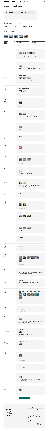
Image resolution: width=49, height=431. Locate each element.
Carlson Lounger (21, 100)
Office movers (38, 422)
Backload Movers (38, 423)
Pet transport (37, 415)
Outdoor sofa (21, 63)
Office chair (21, 237)
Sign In (44, 1)
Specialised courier (38, 424)
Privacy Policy (30, 421)
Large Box (20, 136)
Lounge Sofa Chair (22, 168)
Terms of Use (30, 420)
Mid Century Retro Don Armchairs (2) (25, 50)
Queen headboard (22, 280)
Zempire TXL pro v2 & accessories (24, 213)
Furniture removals (17, 23)
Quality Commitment (31, 415)
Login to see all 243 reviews (24, 397)
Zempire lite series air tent (23, 341)
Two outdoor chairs (22, 329)
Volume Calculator (30, 416)
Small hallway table (22, 316)
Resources (27, 1)
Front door (20, 387)
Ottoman (20, 111)
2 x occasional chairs (22, 353)
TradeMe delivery (38, 418)
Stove (20, 193)
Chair (19, 365)
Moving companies (38, 410)
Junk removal (37, 425)
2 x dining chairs (21, 124)
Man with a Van (11, 23)
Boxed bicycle (21, 374)
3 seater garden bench (22, 225)
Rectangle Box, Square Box (23, 145)
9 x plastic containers (22, 75)
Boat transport (6, 23)
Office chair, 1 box (22, 202)
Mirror (20, 180)
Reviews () (22, 1)
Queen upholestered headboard (24, 269)
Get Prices (13, 1)
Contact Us (29, 417)
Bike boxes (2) (21, 246)
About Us (29, 410)
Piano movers (37, 417)
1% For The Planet (30, 414)
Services (18, 1)
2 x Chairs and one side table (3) (24, 88)
